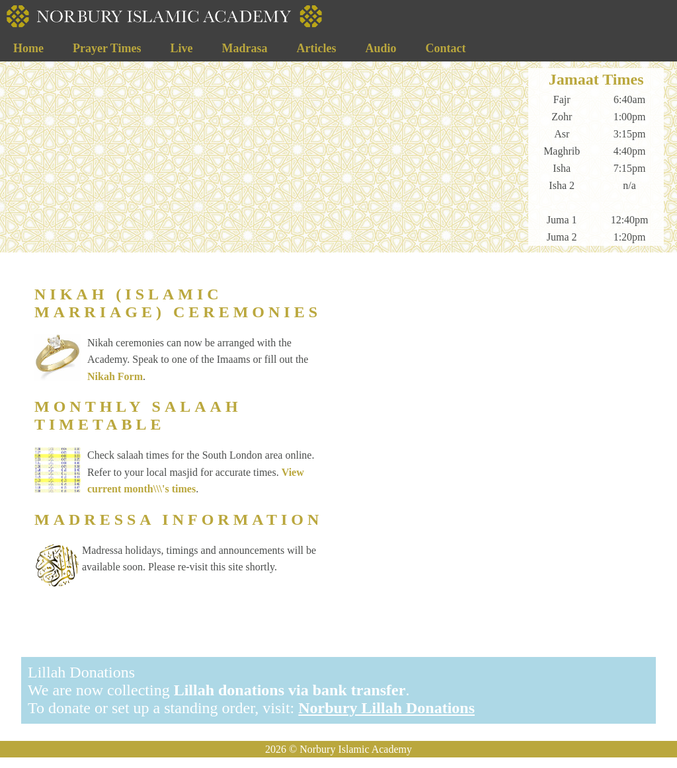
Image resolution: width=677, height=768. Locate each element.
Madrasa (244, 48)
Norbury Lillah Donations (386, 707)
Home (28, 48)
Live (181, 48)
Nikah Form (115, 376)
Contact (445, 48)
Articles (316, 48)
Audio (380, 48)
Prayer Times (107, 48)
